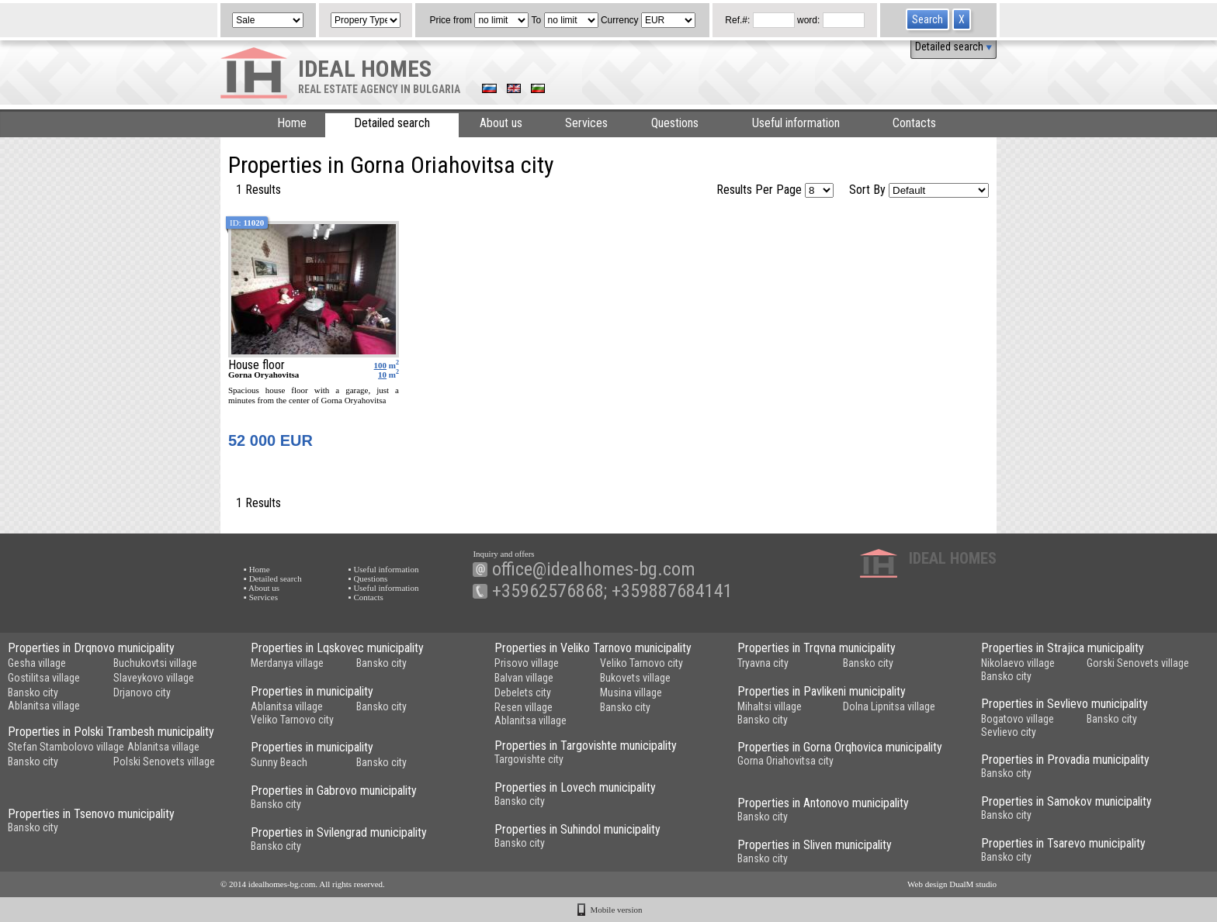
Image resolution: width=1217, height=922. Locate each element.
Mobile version (617, 909)
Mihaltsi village (769, 706)
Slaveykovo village (153, 678)
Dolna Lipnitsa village (889, 706)
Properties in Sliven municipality (814, 844)
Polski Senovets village (164, 761)
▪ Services (261, 597)
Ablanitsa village (44, 705)
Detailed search (953, 46)
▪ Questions (368, 578)
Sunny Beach (279, 762)
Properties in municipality (312, 691)
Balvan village (523, 678)
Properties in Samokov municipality (1066, 801)
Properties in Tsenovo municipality (91, 813)
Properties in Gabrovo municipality (334, 790)
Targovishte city (528, 759)
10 (382, 374)
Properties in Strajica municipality (1062, 648)
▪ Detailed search (273, 578)
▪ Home (257, 569)
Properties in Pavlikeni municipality (821, 691)
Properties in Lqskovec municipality (337, 648)
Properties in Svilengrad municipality (339, 832)
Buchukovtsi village (155, 663)
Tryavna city (763, 663)
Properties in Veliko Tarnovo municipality (593, 648)
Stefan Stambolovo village (66, 747)
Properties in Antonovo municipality (823, 803)
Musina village (631, 692)
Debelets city (522, 692)
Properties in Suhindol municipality (577, 829)
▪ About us (261, 587)
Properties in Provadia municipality (1065, 759)
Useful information (796, 123)
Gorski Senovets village (1138, 663)
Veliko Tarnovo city (641, 663)
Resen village (523, 707)
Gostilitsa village (44, 678)
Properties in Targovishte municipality (585, 745)
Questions (675, 123)
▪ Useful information (383, 569)
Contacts (914, 123)
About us (501, 123)
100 (380, 365)
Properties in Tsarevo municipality (1063, 843)
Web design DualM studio (952, 884)
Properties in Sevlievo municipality (1064, 703)
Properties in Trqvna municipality (816, 648)
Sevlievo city (1008, 732)
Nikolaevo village (1018, 663)
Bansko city (33, 692)
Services (586, 123)
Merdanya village (287, 663)
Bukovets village (635, 678)
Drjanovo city (142, 692)
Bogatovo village (1017, 719)
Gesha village (37, 663)
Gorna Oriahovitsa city (785, 761)
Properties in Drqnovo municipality (91, 648)
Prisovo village (526, 663)
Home (292, 123)
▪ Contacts (365, 597)
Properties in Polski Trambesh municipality (111, 731)
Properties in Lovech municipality (575, 787)
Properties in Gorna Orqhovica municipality (839, 747)
